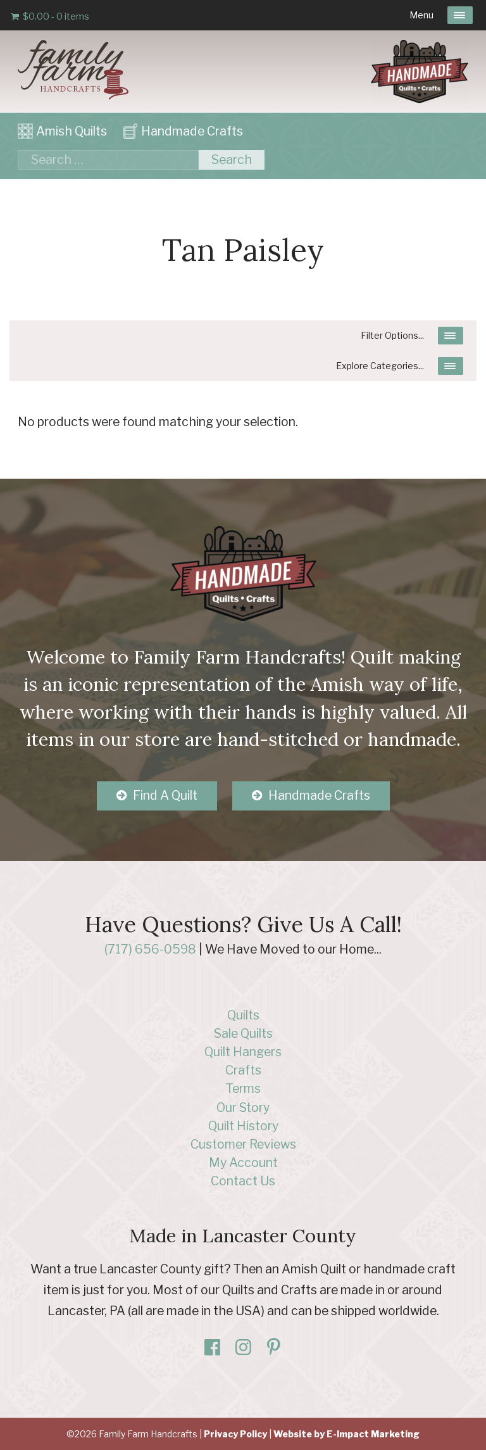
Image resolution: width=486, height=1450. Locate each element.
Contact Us (243, 1180)
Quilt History (243, 1125)
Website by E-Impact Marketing (346, 1433)
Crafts (243, 1070)
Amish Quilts (71, 131)
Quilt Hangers (243, 1051)
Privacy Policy (235, 1433)
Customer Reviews (243, 1144)
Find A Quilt (165, 795)
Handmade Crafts (192, 131)
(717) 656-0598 (150, 949)
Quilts (243, 1015)
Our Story (243, 1107)
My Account (243, 1162)
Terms (243, 1088)
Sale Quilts (243, 1033)
